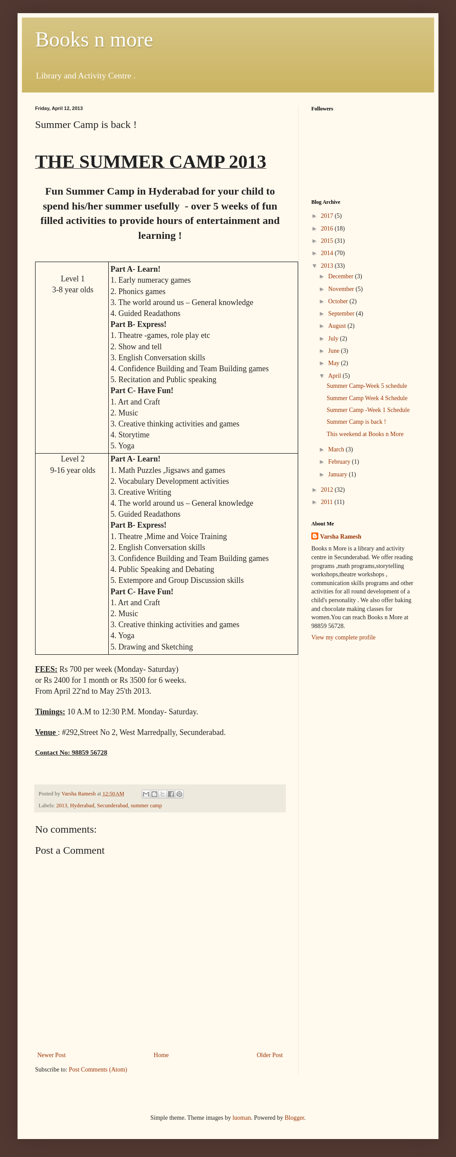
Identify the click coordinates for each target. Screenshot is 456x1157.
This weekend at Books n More (365, 434)
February (340, 461)
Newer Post (51, 1055)
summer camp (146, 805)
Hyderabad (82, 805)
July (334, 338)
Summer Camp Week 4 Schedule (367, 398)
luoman (241, 1117)
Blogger (294, 1117)
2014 (328, 253)
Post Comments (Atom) (98, 1069)
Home (161, 1055)
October (338, 301)
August (337, 326)
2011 (328, 502)
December (341, 276)
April (335, 376)
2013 (61, 805)
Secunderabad (112, 805)
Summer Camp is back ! (356, 422)
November (342, 289)
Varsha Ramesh (340, 536)
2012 (328, 489)
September (342, 313)
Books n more (94, 39)
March (337, 449)
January (338, 474)
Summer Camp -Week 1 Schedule (368, 410)
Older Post (270, 1055)
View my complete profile (343, 637)
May (334, 363)
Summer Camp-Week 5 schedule (367, 386)
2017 (328, 216)
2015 (328, 241)
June (334, 351)
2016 (328, 228)
